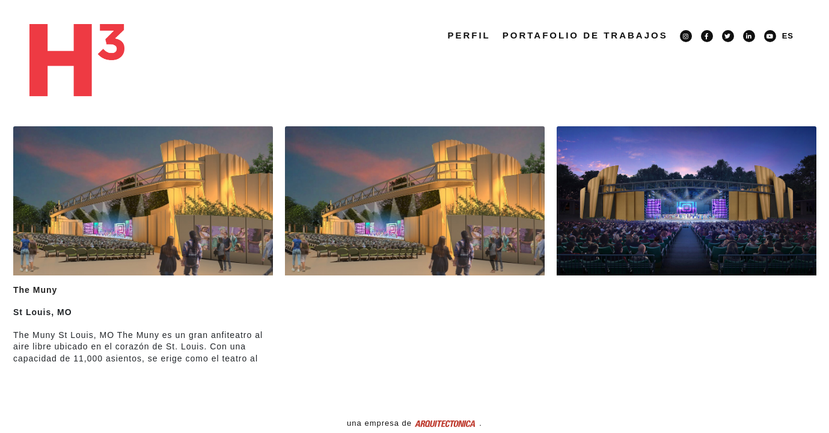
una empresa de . (414, 423)
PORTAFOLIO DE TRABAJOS (585, 35)
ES (788, 35)
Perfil (468, 35)
